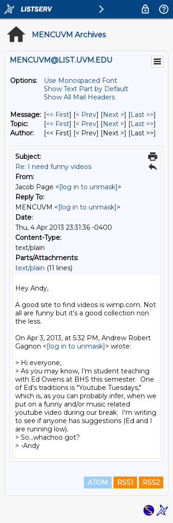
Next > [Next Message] (113, 114)
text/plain (30, 268)
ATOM (98, 482)
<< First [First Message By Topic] (57, 124)
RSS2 (151, 482)
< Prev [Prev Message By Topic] (86, 124)
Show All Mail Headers (79, 97)
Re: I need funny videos (53, 167)
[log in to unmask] (88, 187)
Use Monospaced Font (80, 80)
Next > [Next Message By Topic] (113, 124)
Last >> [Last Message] (142, 114)
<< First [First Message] (57, 114)
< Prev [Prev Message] (86, 114)
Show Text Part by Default (86, 89)
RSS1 (125, 482)
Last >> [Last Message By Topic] (142, 124)
